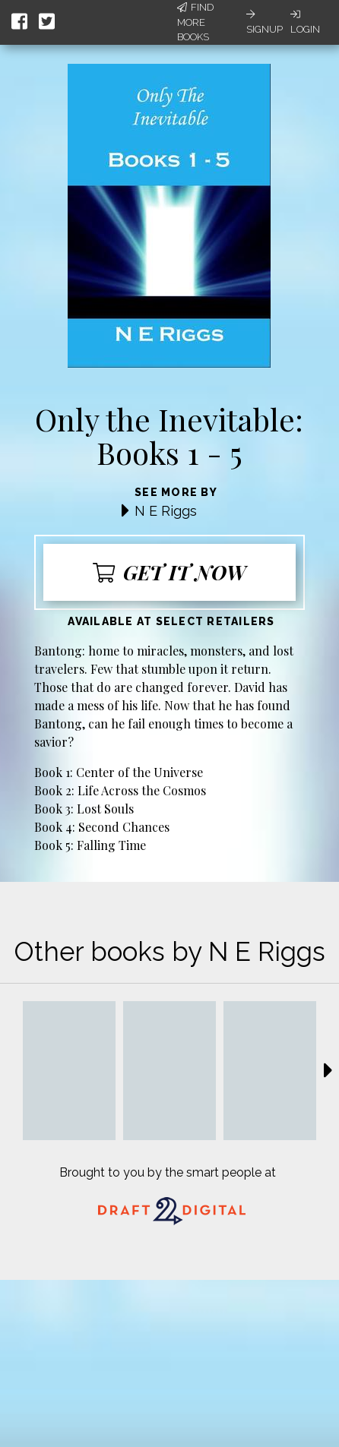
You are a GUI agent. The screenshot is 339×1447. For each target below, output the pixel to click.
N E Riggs (166, 511)
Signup (264, 22)
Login (305, 22)
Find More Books (195, 22)
